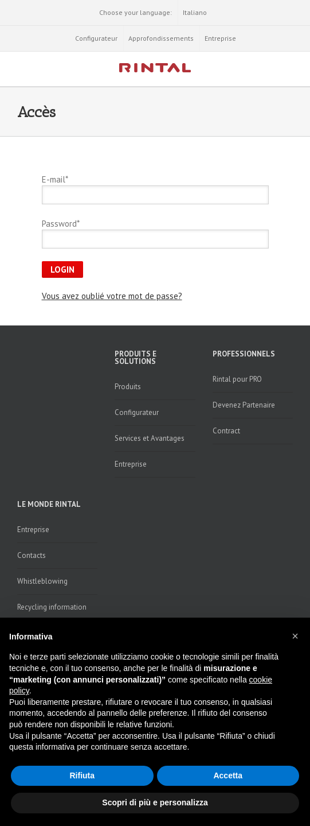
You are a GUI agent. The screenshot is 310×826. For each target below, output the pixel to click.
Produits (128, 386)
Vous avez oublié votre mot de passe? (112, 295)
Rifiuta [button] (82, 775)
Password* (61, 223)
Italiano (195, 12)
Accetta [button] (227, 775)
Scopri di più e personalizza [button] (154, 802)
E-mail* (55, 179)
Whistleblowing (42, 581)
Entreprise (220, 38)
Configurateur (96, 38)
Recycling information (52, 607)
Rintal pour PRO (237, 379)
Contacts (31, 555)
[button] (295, 636)
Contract (226, 431)
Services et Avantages (150, 438)
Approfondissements (161, 38)
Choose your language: (135, 12)
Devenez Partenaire (244, 405)
